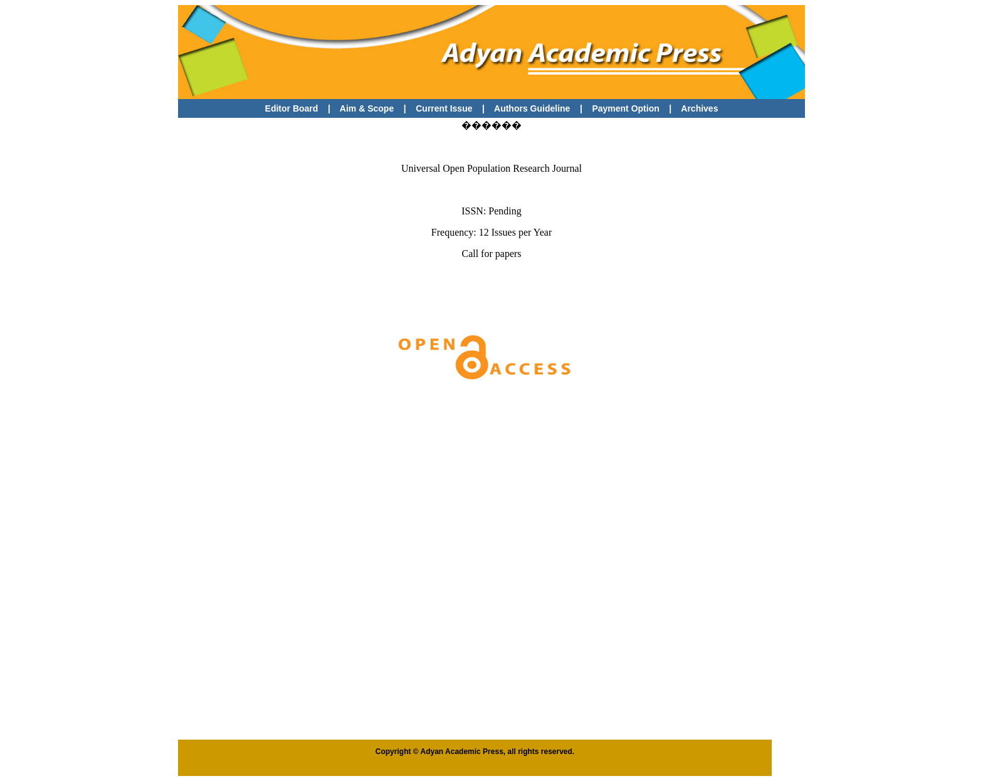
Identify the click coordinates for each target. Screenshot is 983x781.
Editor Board (291, 108)
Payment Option (625, 108)
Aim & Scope (367, 108)
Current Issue (445, 108)
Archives (699, 108)
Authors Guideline (532, 108)
